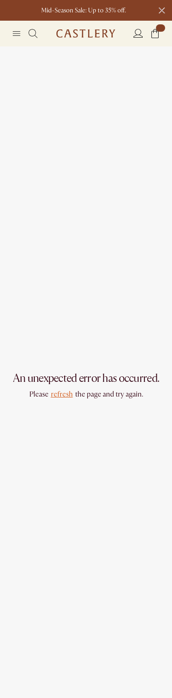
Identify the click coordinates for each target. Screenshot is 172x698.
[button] (155, 34)
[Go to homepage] (86, 33)
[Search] (33, 33)
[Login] (138, 33)
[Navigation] (16, 33)
